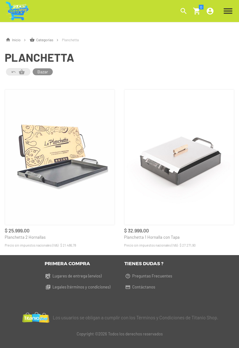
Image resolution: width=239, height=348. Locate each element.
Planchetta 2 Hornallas (25, 237)
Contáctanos (139, 286)
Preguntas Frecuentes (148, 275)
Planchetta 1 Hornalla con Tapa (152, 237)
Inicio (17, 39)
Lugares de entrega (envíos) (73, 275)
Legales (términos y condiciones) (77, 286)
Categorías (45, 39)
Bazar (42, 71)
